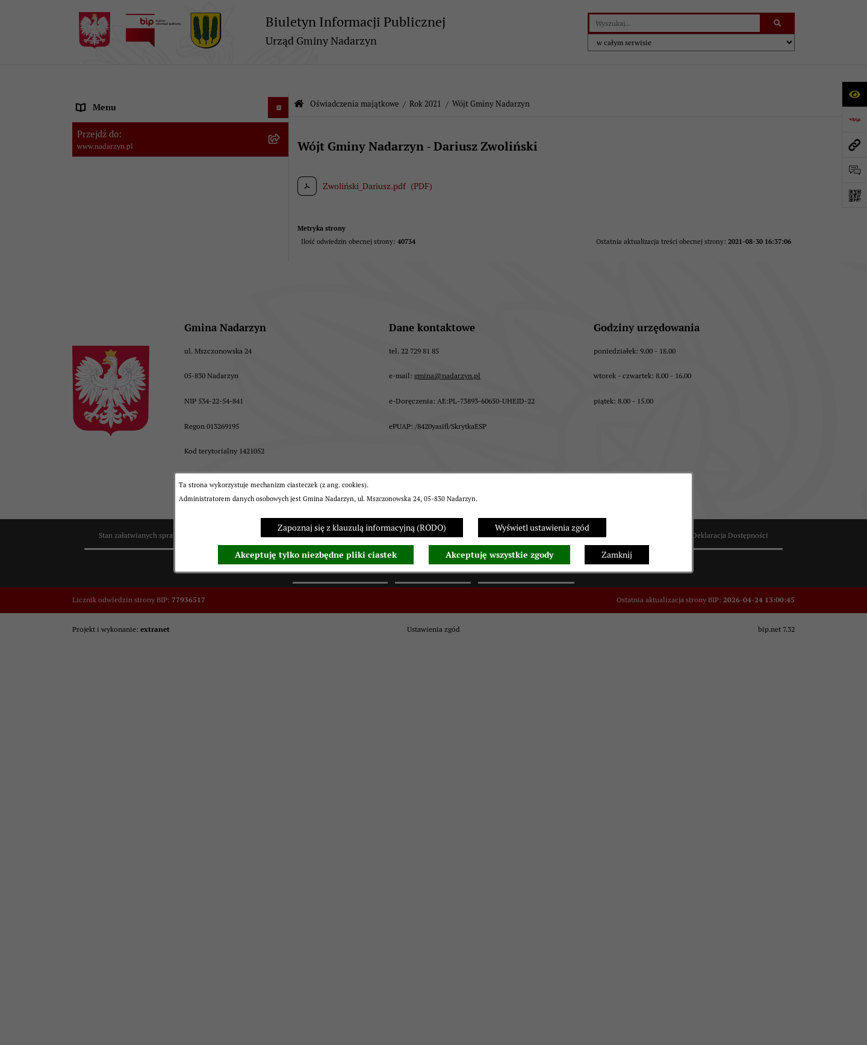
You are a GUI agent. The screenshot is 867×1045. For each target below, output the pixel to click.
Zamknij (616, 554)
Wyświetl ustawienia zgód (542, 527)
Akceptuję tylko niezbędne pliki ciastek (316, 554)
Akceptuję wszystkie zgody (499, 554)
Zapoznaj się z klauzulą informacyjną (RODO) (362, 527)
